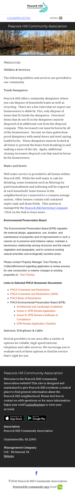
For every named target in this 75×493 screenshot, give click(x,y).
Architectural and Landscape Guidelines (40, 306)
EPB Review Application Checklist (36, 323)
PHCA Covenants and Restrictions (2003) (34, 294)
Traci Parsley (27, 274)
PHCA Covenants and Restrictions (30, 289)
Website (9, 456)
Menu (56, 18)
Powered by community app (37, 487)
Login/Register (18, 18)
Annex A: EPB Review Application (36, 311)
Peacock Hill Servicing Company (46, 208)
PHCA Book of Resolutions (25, 298)
